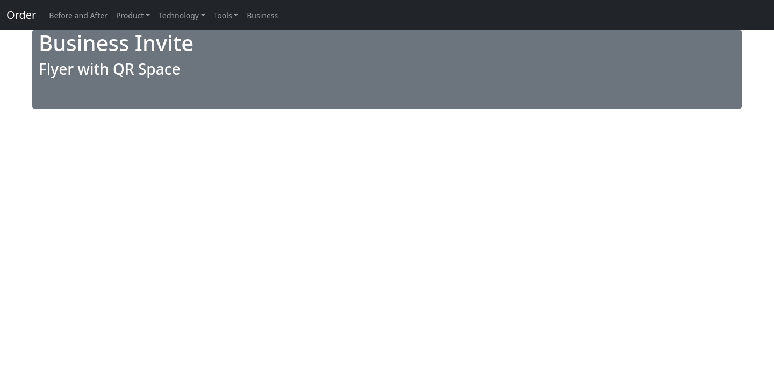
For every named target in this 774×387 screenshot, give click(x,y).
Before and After (78, 15)
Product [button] (130, 15)
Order (21, 15)
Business (262, 15)
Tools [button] (223, 15)
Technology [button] (179, 15)
